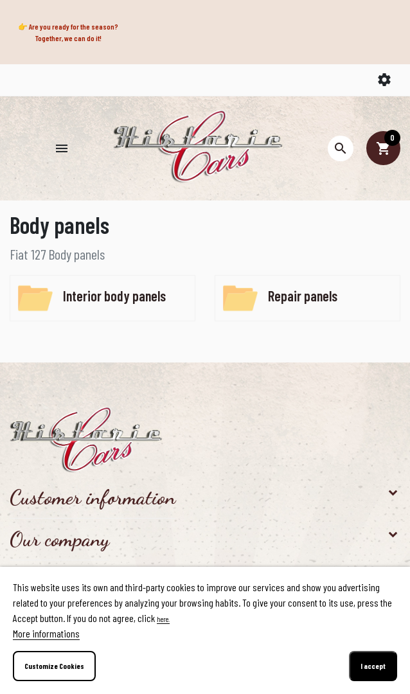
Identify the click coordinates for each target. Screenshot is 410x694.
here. (163, 618)
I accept (373, 665)
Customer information (92, 497)
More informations (46, 633)
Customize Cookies (54, 665)
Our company (59, 539)
